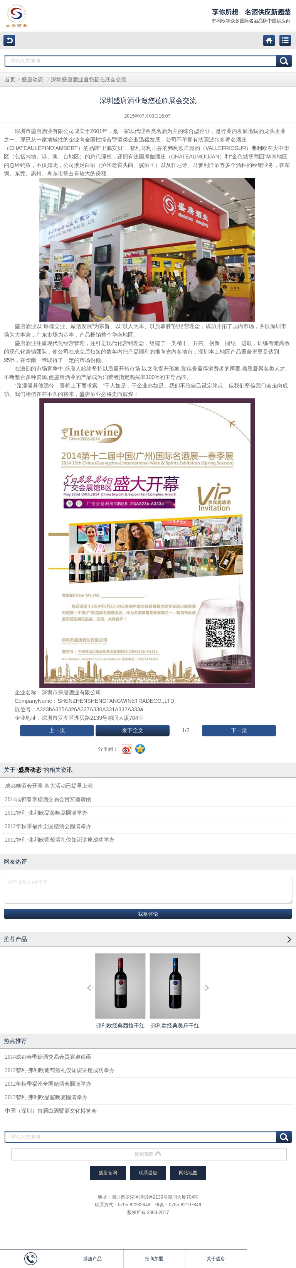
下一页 (239, 730)
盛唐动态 (33, 80)
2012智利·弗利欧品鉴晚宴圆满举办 (46, 813)
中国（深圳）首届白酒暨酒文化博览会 (51, 1111)
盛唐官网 (108, 1172)
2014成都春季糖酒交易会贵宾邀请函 (48, 799)
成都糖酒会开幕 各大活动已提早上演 (49, 786)
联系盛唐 (148, 1172)
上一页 (57, 730)
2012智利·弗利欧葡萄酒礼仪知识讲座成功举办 (59, 840)
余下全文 (132, 730)
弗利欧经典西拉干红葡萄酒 (120, 997)
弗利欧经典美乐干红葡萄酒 (175, 997)
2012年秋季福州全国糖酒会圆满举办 (48, 826)
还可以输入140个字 (148, 890)
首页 (10, 80)
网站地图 (188, 1172)
